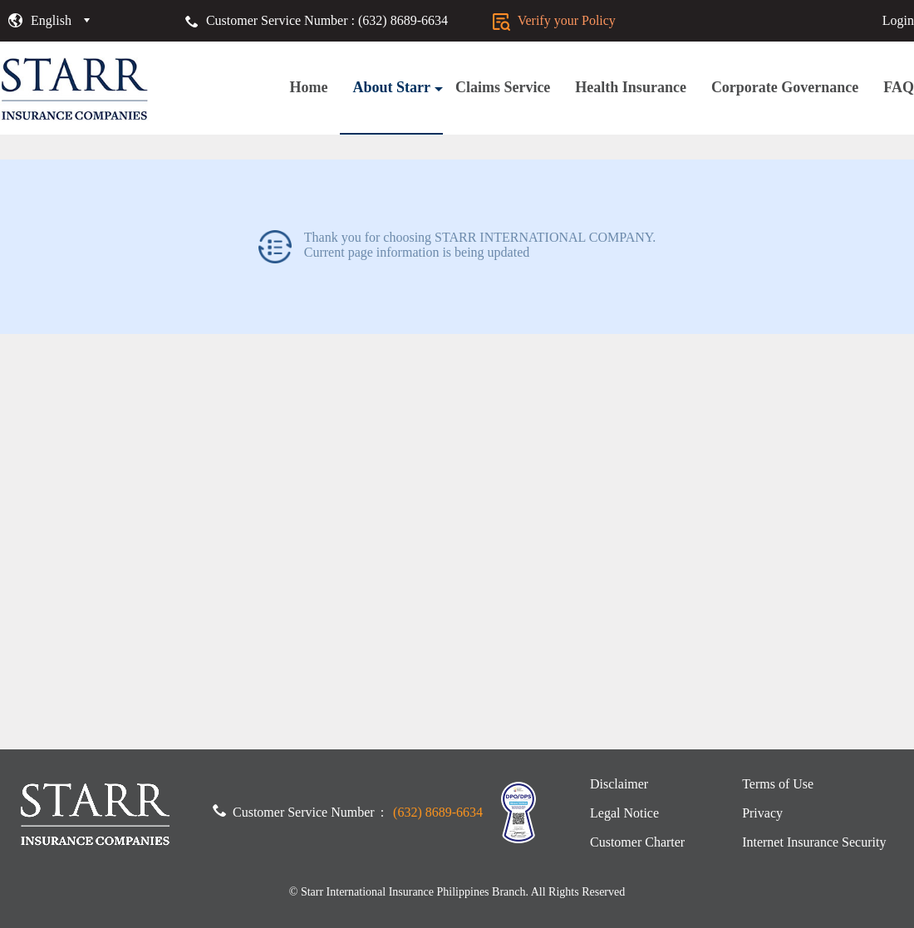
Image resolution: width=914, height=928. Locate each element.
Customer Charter (637, 842)
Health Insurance (630, 87)
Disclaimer (619, 784)
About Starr (397, 87)
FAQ (898, 87)
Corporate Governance (784, 87)
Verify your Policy (554, 20)
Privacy (762, 813)
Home (308, 87)
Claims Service (502, 87)
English (51, 20)
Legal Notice (624, 813)
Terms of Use (777, 784)
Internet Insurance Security (814, 842)
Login (898, 20)
